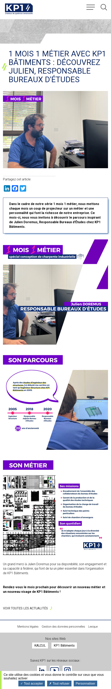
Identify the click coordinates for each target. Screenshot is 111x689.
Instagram (67, 670)
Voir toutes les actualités (25, 608)
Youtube (54, 670)
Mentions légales (28, 626)
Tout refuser (59, 683)
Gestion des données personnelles (63, 626)
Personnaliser (85, 683)
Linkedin (42, 670)
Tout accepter (31, 683)
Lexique (93, 626)
